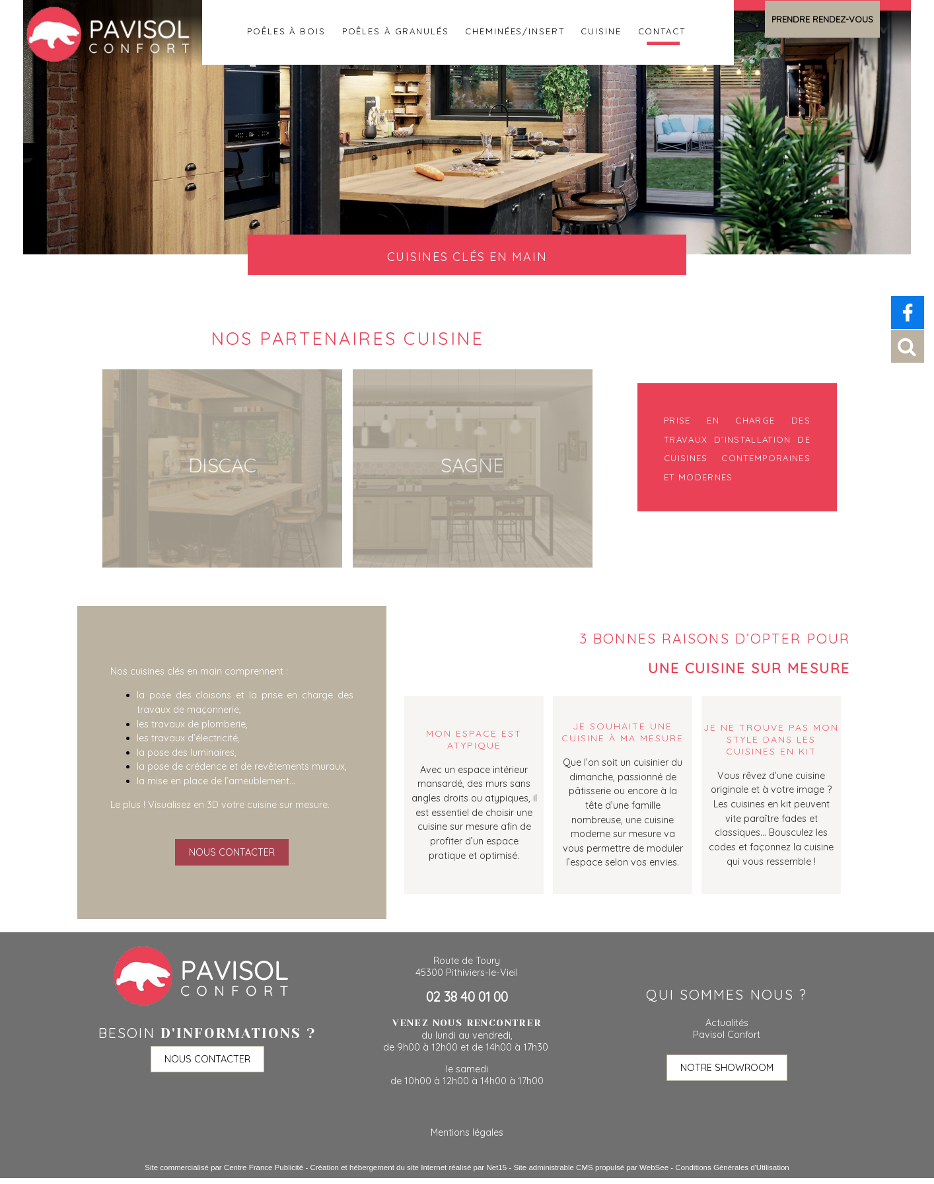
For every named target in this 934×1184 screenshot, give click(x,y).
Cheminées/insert (514, 30)
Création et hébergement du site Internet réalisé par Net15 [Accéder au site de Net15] (408, 1167)
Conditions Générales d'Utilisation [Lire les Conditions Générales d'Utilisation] (732, 1167)
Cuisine (601, 30)
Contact (662, 30)
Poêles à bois (286, 30)
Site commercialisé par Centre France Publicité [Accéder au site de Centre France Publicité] (224, 1167)
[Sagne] (473, 468)
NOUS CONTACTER (232, 852)
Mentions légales (467, 1132)
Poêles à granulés (395, 30)
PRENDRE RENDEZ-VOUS (822, 19)
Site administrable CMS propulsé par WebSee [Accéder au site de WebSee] (590, 1167)
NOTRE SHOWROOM (726, 1068)
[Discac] (222, 468)
